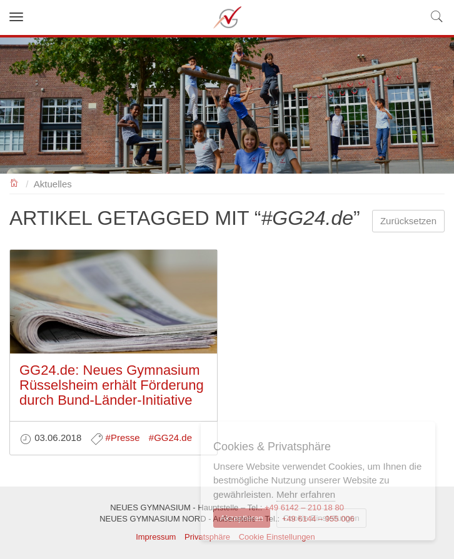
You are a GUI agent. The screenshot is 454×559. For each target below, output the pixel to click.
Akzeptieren (241, 518)
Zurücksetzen (408, 220)
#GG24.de (170, 437)
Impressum (156, 537)
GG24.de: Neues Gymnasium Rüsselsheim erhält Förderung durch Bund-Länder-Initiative (111, 385)
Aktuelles (53, 184)
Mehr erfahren (305, 494)
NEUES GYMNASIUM (14, 182)
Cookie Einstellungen (321, 518)
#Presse (123, 437)
